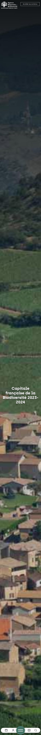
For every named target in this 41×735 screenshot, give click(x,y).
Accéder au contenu (30, 4)
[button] (35, 730)
